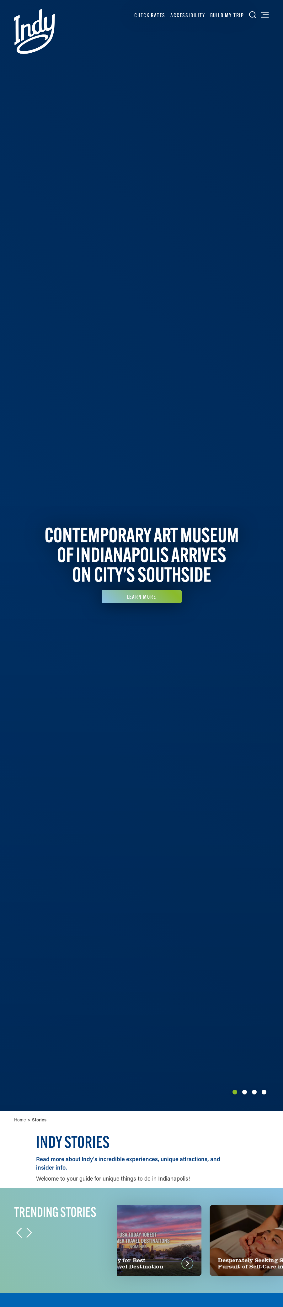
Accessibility (187, 15)
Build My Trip (227, 15)
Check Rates (149, 15)
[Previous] (7, 556)
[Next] (276, 556)
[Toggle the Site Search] (252, 14)
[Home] (34, 31)
